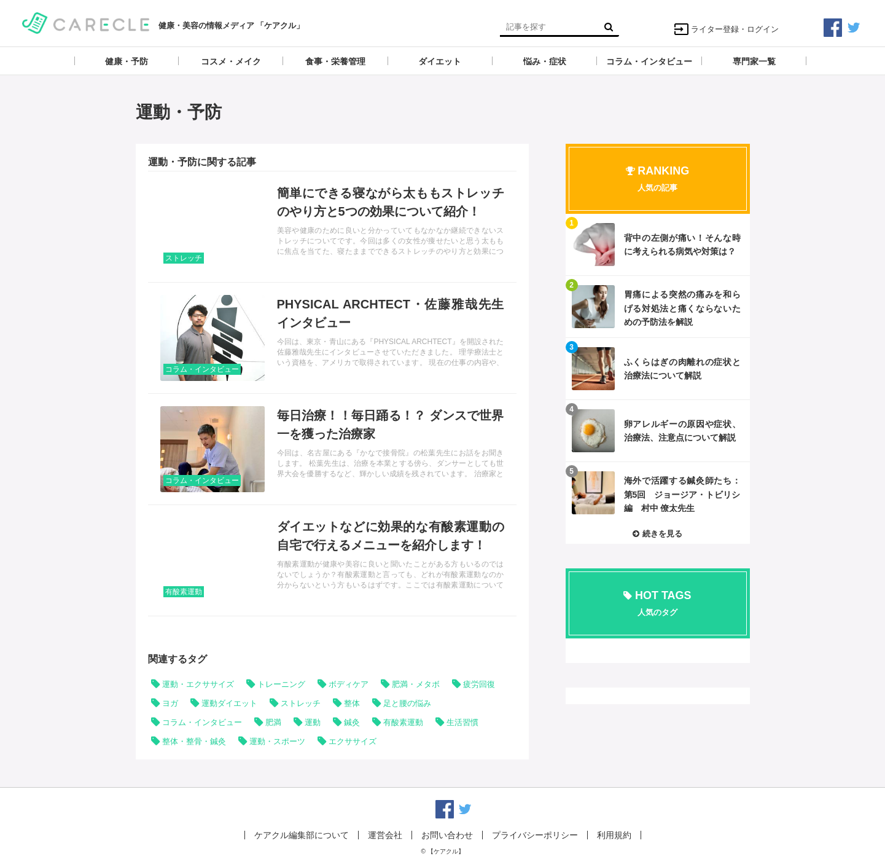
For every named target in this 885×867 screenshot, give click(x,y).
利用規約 (614, 835)
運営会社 (385, 835)
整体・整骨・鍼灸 (194, 741)
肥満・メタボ (416, 684)
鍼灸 (352, 722)
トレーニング (281, 684)
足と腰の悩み (407, 703)
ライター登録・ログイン (726, 29)
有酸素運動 (183, 591)
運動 (313, 722)
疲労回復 (479, 684)
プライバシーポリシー (535, 835)
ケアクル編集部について (301, 835)
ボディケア (348, 684)
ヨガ (170, 703)
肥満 (273, 722)
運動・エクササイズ (198, 684)
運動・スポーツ (277, 741)
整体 (352, 703)
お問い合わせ (447, 835)
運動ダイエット (229, 703)
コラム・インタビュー (202, 369)
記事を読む (332, 226)
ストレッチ (183, 258)
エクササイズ (352, 741)
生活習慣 (462, 722)
